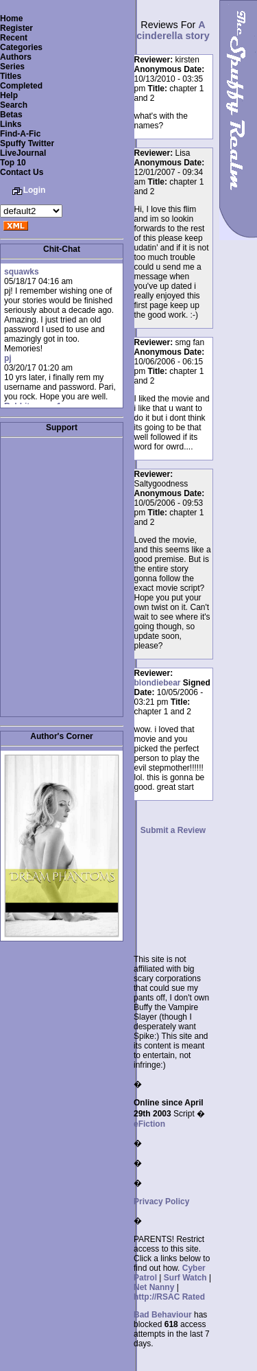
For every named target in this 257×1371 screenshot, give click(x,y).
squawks (21, 272)
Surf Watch (185, 1277)
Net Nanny (154, 1287)
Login (34, 190)
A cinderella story (172, 30)
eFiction (149, 1124)
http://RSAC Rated (169, 1297)
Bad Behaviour (163, 1315)
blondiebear (157, 683)
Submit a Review (173, 830)
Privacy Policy (161, 1201)
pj (8, 358)
